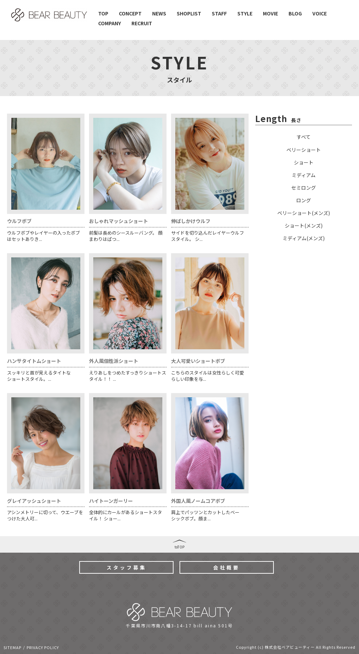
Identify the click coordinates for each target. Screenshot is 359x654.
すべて (304, 136)
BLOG (295, 13)
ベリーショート (303, 149)
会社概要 (226, 567)
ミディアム (304, 174)
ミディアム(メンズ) (304, 238)
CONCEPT (130, 13)
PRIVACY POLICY (43, 647)
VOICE (319, 13)
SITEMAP (12, 647)
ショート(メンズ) (304, 225)
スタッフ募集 (127, 567)
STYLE (244, 13)
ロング (303, 200)
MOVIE (270, 13)
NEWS (159, 13)
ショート (303, 162)
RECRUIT (141, 23)
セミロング (303, 187)
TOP (103, 13)
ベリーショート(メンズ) (303, 212)
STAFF (219, 13)
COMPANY (109, 23)
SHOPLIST (189, 13)
